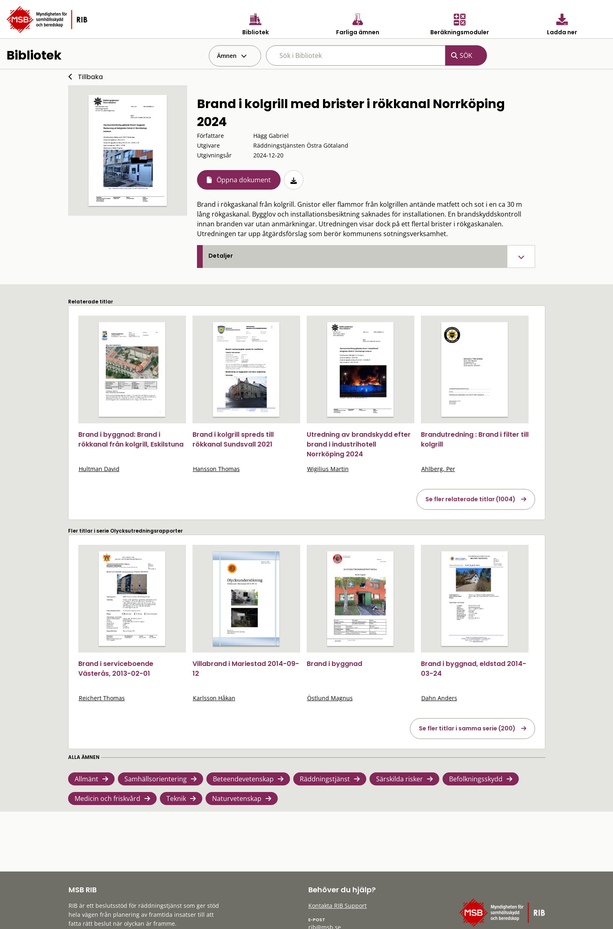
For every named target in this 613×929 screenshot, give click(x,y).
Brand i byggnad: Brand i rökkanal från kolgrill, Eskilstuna (131, 439)
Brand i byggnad (334, 663)
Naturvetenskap (236, 798)
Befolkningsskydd (475, 778)
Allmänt (86, 778)
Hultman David (99, 469)
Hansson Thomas (216, 469)
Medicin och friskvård (107, 798)
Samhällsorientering (155, 778)
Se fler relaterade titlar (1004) (470, 499)
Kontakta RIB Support (337, 905)
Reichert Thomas (102, 698)
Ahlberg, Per (438, 469)
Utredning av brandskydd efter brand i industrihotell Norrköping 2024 (359, 444)
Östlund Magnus (330, 698)
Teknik (176, 798)
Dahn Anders (439, 698)
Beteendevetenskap (243, 778)
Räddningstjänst (325, 778)
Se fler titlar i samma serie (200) (467, 728)
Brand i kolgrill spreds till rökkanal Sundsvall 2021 (233, 439)
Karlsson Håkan (214, 698)
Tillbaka (90, 77)
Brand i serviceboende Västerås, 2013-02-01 (115, 668)
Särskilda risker (399, 778)
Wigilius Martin (328, 469)
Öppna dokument (244, 179)
